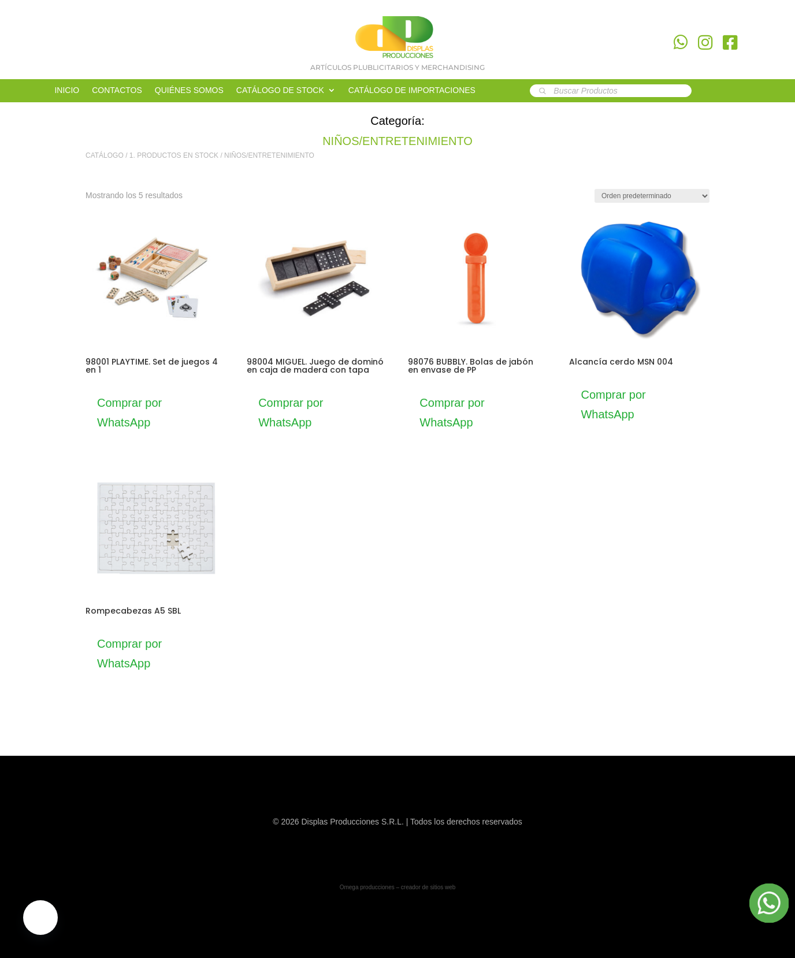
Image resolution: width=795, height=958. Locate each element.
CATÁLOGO (105, 155)
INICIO (66, 90)
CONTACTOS (117, 90)
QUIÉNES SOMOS (189, 90)
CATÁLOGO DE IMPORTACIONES (411, 90)
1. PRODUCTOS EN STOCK (173, 155)
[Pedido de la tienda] (652, 196)
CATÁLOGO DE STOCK (280, 90)
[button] (40, 917)
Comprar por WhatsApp (129, 412)
